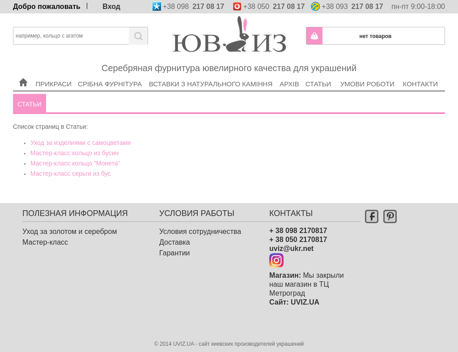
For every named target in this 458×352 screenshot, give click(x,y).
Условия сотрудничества (200, 231)
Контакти (420, 72)
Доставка (174, 242)
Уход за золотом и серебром (69, 231)
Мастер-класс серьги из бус (70, 173)
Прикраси (54, 72)
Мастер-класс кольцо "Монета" (75, 163)
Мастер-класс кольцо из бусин (74, 153)
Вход (111, 6)
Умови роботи (368, 72)
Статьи (319, 72)
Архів (290, 72)
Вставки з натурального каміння (211, 72)
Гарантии (174, 253)
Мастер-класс (45, 242)
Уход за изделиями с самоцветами (80, 142)
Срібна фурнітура (110, 72)
